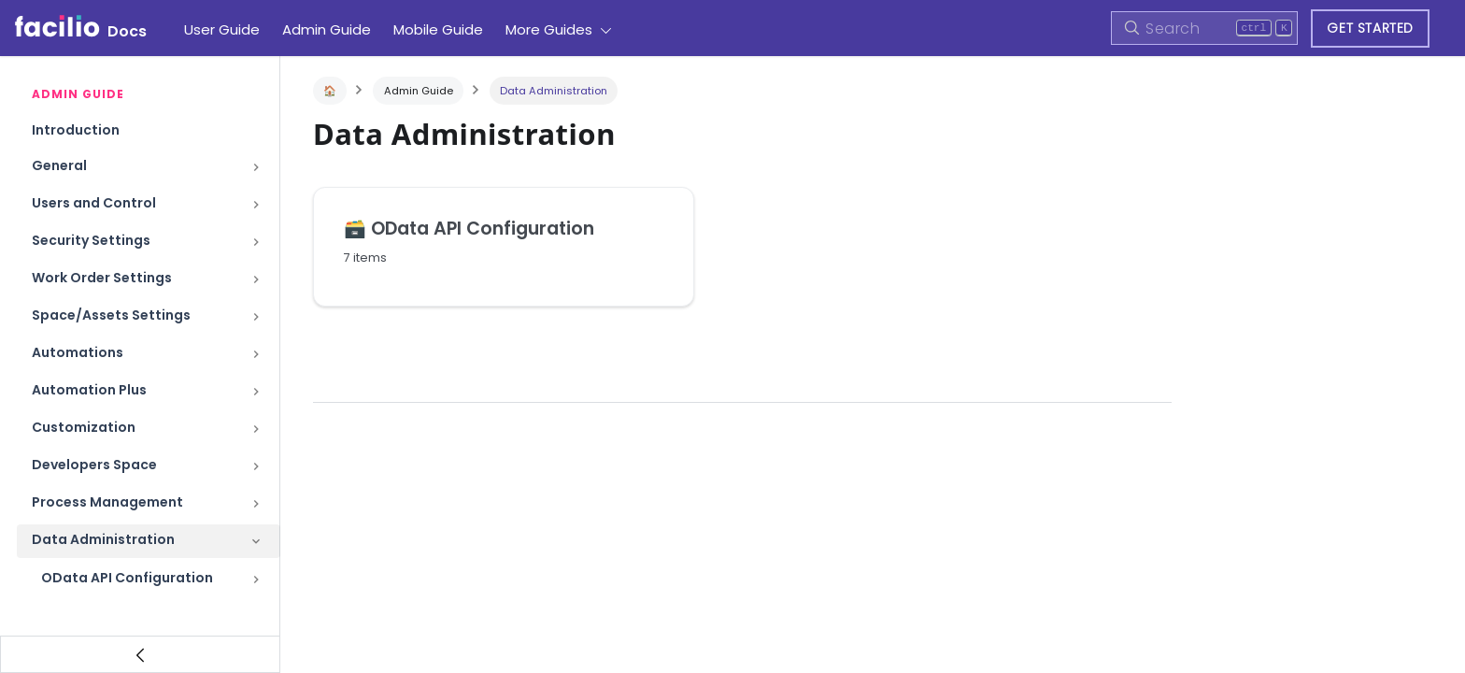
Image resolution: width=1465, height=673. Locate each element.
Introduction (76, 130)
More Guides (548, 29)
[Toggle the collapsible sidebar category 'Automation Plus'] (256, 391)
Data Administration (103, 539)
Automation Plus (89, 389)
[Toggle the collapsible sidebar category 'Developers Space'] (256, 466)
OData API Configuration (127, 577)
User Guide (222, 29)
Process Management (107, 502)
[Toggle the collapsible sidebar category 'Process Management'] (256, 504)
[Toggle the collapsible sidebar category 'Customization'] (256, 429)
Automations (77, 352)
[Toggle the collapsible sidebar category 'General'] (256, 167)
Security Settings (91, 240)
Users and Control (94, 202)
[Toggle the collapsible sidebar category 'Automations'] (256, 354)
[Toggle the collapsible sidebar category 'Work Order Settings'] (256, 279)
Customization (83, 427)
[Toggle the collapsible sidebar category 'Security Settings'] (256, 242)
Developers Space (94, 464)
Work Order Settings (102, 277)
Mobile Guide (438, 29)
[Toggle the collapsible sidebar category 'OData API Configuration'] (256, 579)
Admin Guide (326, 29)
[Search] (1204, 27)
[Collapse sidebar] (140, 654)
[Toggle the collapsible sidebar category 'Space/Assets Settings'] (256, 317)
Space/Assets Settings (111, 315)
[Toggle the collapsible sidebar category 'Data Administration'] (256, 541)
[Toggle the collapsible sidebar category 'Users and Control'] (256, 205)
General (59, 165)
